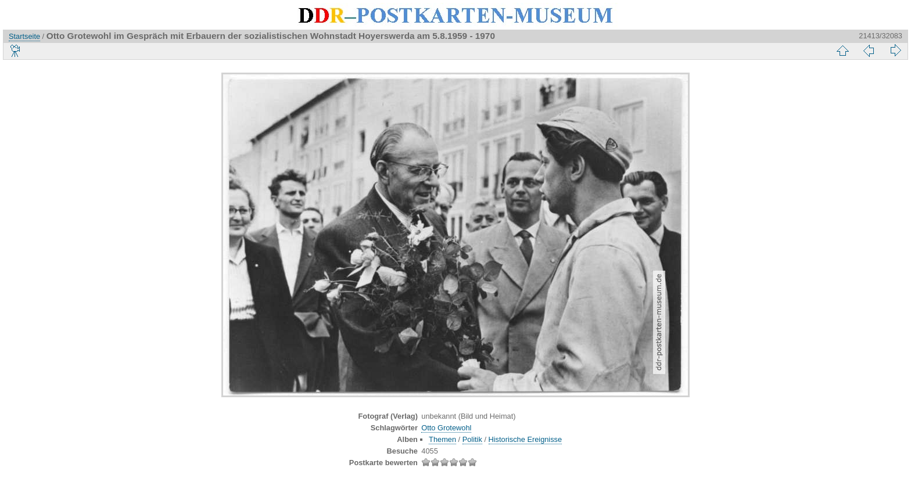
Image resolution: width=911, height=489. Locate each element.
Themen (442, 439)
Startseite (24, 36)
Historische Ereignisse (525, 439)
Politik (472, 439)
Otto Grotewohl (446, 427)
